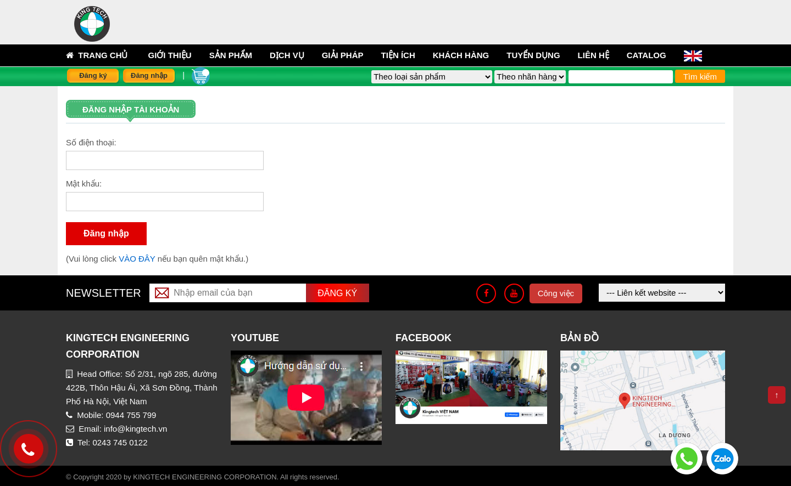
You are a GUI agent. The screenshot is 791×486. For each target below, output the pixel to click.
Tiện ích (398, 55)
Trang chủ (97, 55)
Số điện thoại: (91, 142)
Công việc (556, 293)
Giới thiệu (170, 55)
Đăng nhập (149, 75)
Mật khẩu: (84, 183)
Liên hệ (593, 55)
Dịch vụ (287, 55)
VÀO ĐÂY (138, 258)
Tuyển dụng (533, 55)
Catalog (646, 55)
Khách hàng (461, 55)
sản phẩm (230, 55)
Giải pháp (343, 55)
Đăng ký (93, 75)
